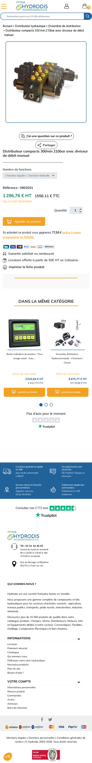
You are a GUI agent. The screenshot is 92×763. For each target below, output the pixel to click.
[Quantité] (75, 210)
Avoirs (10, 699)
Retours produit (16, 691)
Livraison (12, 644)
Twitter (50, 719)
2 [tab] (46, 404)
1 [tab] (41, 404)
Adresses (12, 703)
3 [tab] (51, 404)
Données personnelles (42, 737)
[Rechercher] (42, 16)
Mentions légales (16, 737)
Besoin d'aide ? (15, 672)
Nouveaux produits (18, 664)
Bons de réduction (17, 707)
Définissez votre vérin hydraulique (26, 660)
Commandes (14, 695)
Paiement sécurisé (17, 648)
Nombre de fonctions (17, 169)
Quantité (60, 210)
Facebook (42, 719)
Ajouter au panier (24, 221)
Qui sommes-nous (17, 656)
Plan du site (13, 668)
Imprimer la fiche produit (23, 267)
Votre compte (19, 681)
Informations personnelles (21, 687)
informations (18, 638)
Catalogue (13, 652)
